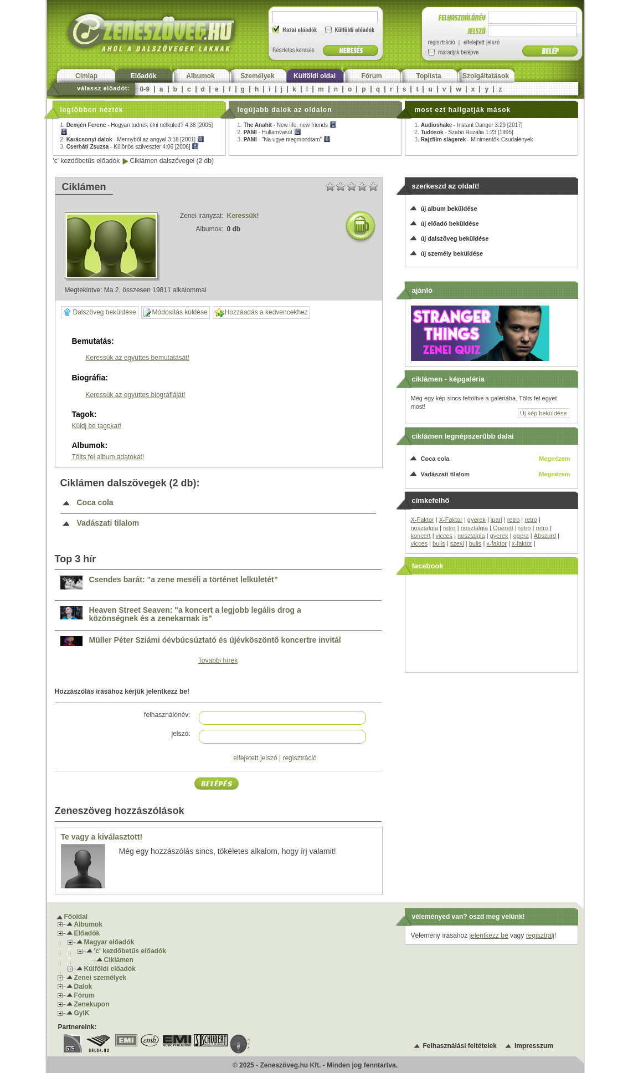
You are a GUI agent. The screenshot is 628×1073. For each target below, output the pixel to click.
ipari (496, 519)
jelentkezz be (489, 935)
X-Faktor (422, 519)
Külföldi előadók (110, 969)
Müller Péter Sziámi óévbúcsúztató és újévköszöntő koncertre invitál (215, 640)
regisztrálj (540, 935)
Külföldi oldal (315, 76)
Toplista (428, 76)
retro (513, 519)
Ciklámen (118, 960)
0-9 (145, 89)
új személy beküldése (452, 253)
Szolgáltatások (485, 76)
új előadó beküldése (450, 223)
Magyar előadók (109, 942)
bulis (439, 543)
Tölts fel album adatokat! (108, 457)
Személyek (257, 76)
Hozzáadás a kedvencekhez (261, 312)
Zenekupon (92, 1004)
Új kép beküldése (543, 413)
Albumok (200, 76)
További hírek (218, 660)
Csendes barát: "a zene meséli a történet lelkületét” (183, 580)
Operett (503, 528)
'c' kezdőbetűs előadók (86, 161)
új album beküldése (449, 208)
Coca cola (95, 503)
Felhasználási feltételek (460, 1046)
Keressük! (243, 216)
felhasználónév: (167, 715)
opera (521, 535)
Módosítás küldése (175, 312)
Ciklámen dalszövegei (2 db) (172, 161)
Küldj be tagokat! (96, 426)
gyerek (476, 519)
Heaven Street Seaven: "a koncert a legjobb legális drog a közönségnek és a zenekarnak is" (195, 614)
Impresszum (533, 1046)
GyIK (82, 1013)
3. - (129, 147)
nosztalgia (425, 528)
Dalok (83, 986)
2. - (132, 139)
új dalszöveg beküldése (455, 238)
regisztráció (299, 758)
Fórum (371, 76)
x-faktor (496, 543)
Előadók (144, 76)
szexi (457, 543)
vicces (444, 535)
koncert (421, 535)
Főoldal (76, 916)
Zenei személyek (100, 978)
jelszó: (180, 734)
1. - (287, 125)
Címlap (86, 76)
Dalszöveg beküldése (99, 312)
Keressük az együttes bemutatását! (137, 358)
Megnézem (554, 458)
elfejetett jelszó (255, 758)
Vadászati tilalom (108, 523)
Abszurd (545, 535)
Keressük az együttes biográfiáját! (136, 395)
